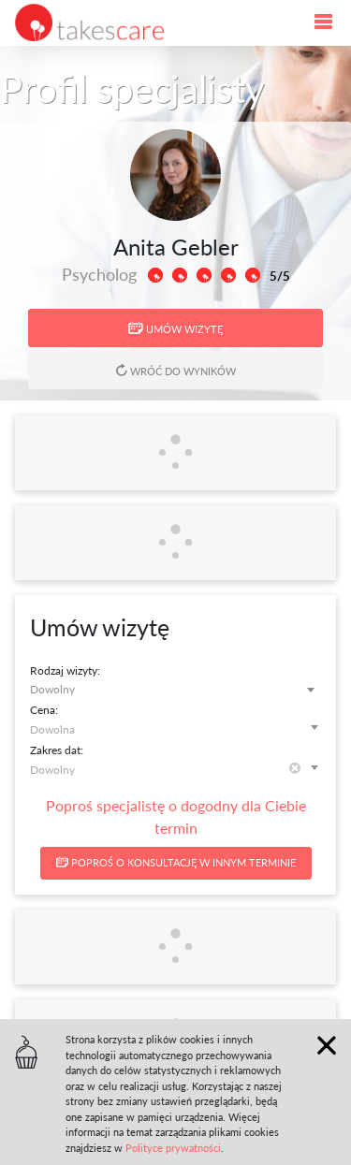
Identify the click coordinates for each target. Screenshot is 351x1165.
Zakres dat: (56, 750)
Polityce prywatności (173, 1148)
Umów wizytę (175, 328)
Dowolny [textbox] (52, 689)
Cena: (44, 710)
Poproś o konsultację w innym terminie (176, 862)
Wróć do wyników (176, 370)
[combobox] (175, 689)
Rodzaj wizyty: (65, 670)
